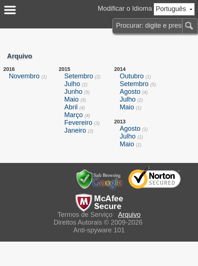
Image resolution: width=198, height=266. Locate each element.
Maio (71, 99)
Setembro (78, 76)
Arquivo (129, 214)
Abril (71, 107)
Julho (72, 84)
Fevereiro (78, 122)
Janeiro (75, 130)
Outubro (132, 76)
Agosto (130, 91)
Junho (73, 91)
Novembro (24, 76)
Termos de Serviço (84, 214)
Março (73, 115)
